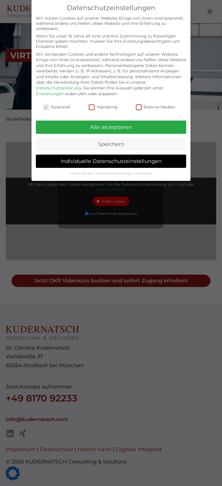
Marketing (103, 102)
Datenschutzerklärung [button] (114, 169)
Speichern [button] (111, 140)
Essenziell (57, 102)
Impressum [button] (144, 169)
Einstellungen (50, 89)
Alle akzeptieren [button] (111, 123)
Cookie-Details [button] (81, 169)
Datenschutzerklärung (58, 83)
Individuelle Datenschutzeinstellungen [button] (111, 157)
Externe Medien (155, 102)
